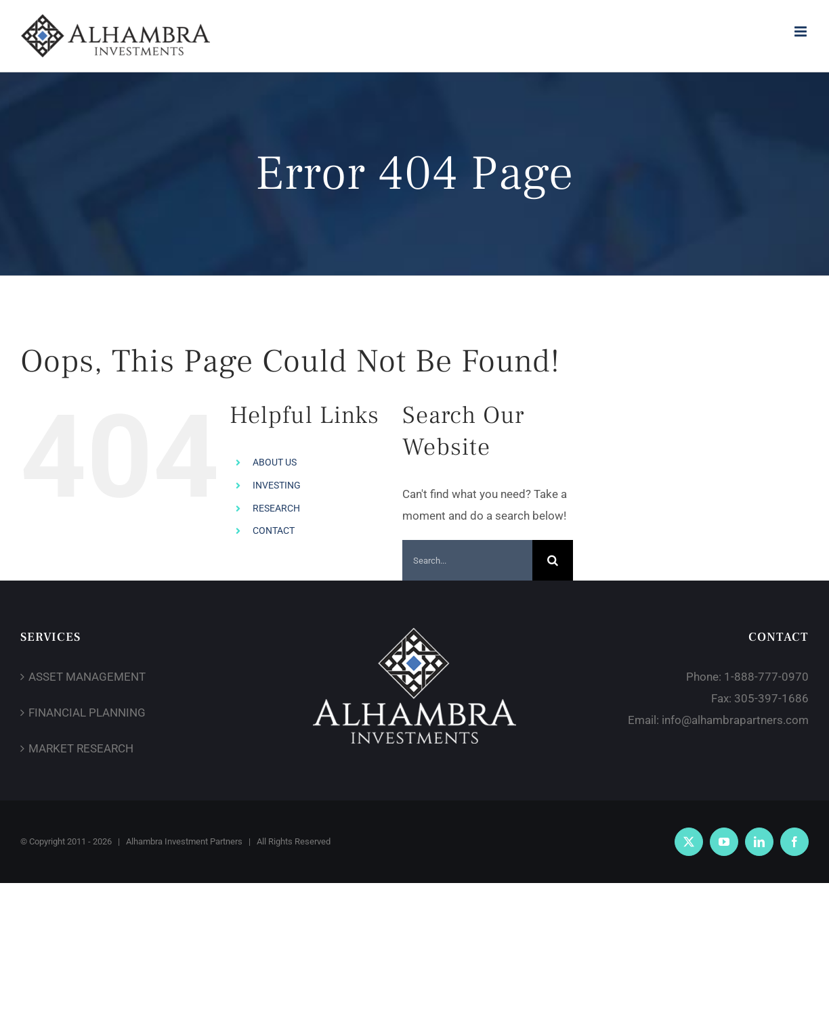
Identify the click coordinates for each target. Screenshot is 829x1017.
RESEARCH (276, 508)
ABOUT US (275, 462)
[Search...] (467, 560)
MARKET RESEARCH (80, 748)
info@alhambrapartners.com (735, 720)
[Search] (552, 560)
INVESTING (277, 485)
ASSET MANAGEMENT (87, 676)
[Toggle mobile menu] (801, 31)
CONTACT (274, 530)
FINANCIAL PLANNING (87, 712)
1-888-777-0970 (766, 676)
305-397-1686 (771, 698)
